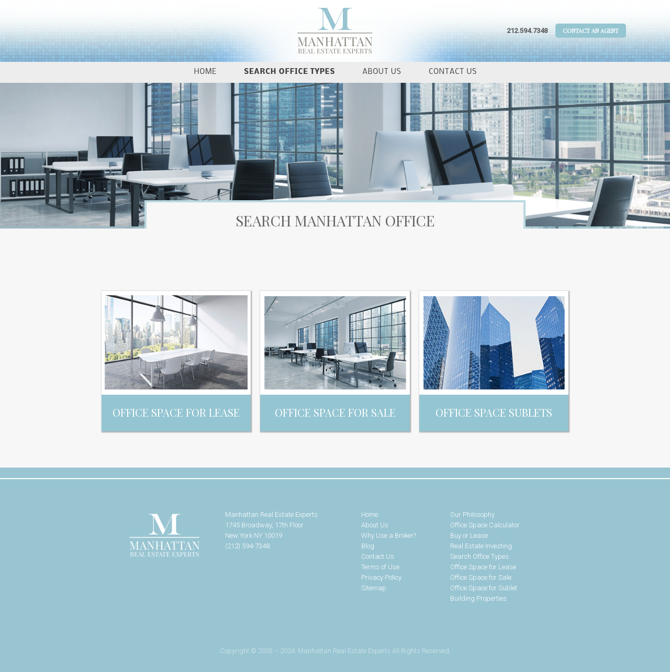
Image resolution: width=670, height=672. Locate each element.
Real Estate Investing (481, 546)
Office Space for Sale (480, 577)
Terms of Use (380, 567)
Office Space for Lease (483, 567)
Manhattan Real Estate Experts (131, 536)
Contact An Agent (591, 31)
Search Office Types (289, 72)
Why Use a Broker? (388, 535)
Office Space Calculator (485, 525)
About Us (382, 72)
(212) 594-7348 (247, 546)
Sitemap (373, 588)
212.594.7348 (527, 31)
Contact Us (453, 72)
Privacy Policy (381, 577)
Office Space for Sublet (483, 588)
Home (205, 72)
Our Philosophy (472, 514)
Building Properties (478, 598)
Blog (367, 546)
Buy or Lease (469, 535)
